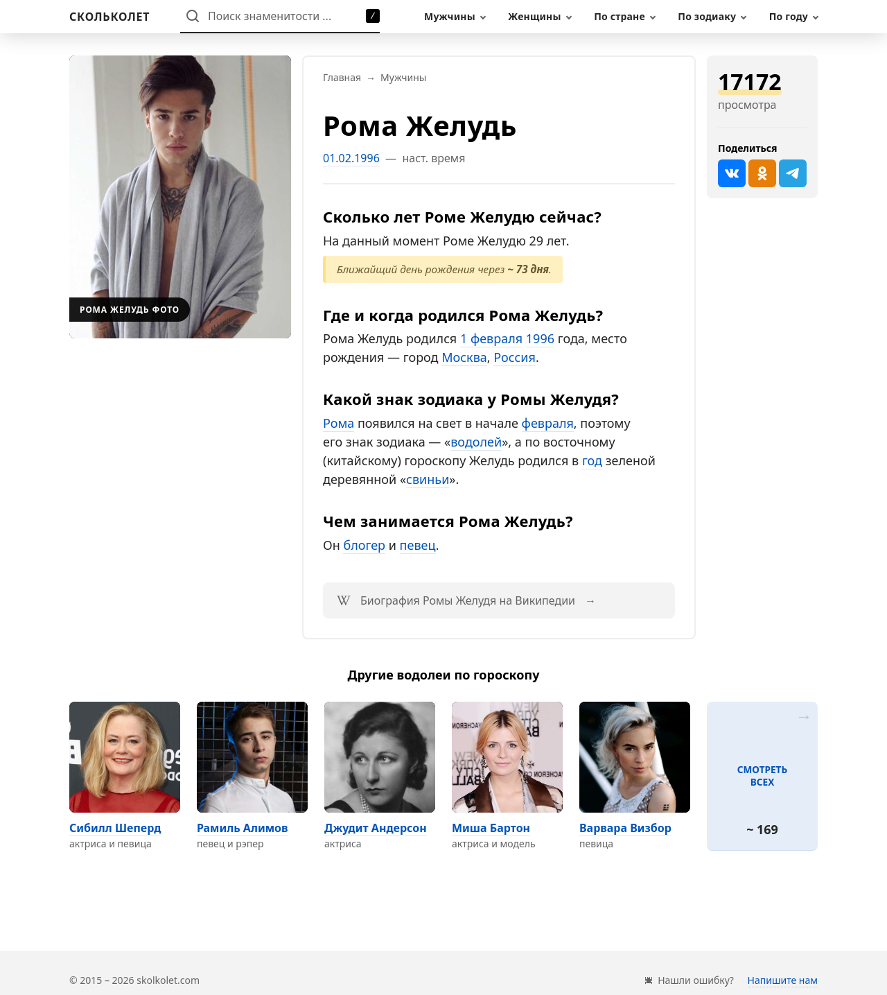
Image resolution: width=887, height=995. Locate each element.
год (592, 460)
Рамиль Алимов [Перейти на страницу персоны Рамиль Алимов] (242, 828)
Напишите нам (783, 980)
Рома (338, 423)
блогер (364, 545)
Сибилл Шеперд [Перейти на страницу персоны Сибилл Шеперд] (115, 828)
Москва (464, 357)
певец (418, 545)
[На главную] (109, 16)
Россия (514, 357)
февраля (548, 423)
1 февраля (491, 338)
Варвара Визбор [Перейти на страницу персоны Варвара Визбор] (625, 828)
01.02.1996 (351, 158)
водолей (476, 441)
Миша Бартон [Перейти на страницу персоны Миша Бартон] (491, 828)
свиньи (427, 479)
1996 (540, 338)
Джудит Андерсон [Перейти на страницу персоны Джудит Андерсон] (375, 828)
